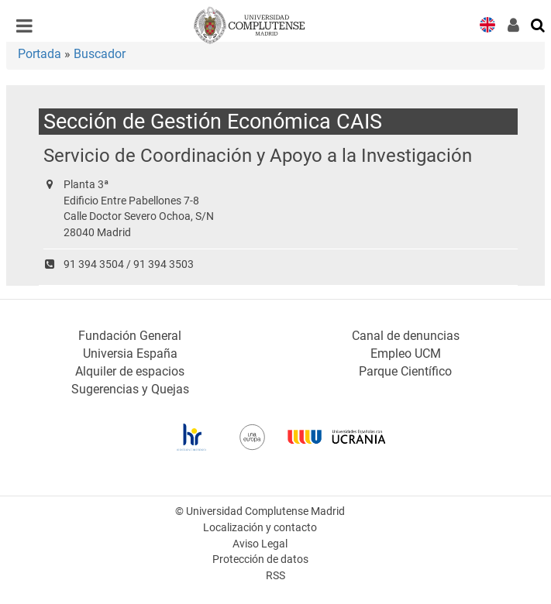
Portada (39, 53)
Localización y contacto (260, 527)
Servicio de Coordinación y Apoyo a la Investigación (257, 155)
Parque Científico (405, 371)
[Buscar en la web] (538, 24)
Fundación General (129, 335)
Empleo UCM (405, 353)
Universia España (130, 353)
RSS (275, 575)
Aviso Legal (260, 544)
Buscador (100, 53)
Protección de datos (260, 559)
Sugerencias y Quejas (130, 389)
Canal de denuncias (406, 335)
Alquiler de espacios (129, 371)
